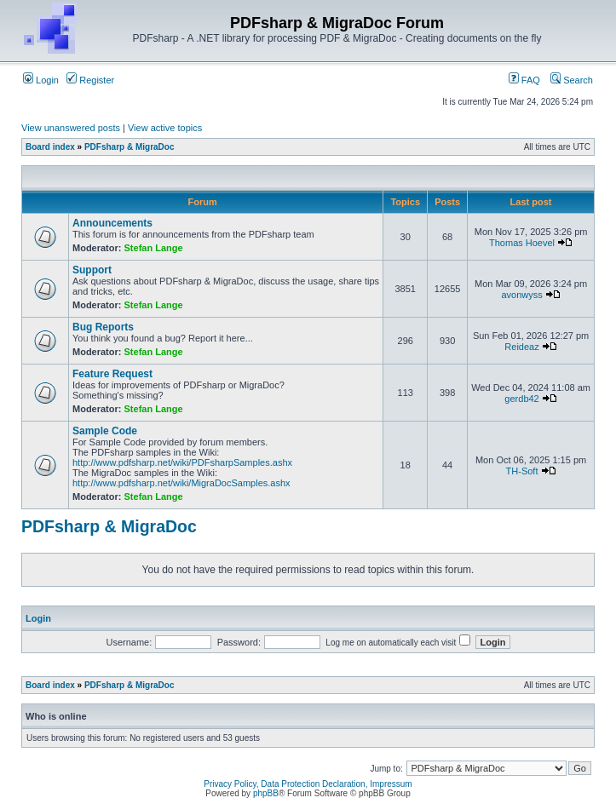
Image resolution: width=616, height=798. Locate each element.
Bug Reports (103, 327)
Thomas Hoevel (522, 243)
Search (571, 80)
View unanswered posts (70, 128)
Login (41, 80)
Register (90, 80)
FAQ (524, 80)
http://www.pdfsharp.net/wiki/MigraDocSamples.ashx (181, 483)
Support (92, 270)
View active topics (165, 128)
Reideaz (521, 347)
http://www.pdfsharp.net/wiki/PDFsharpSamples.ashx (182, 462)
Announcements (112, 223)
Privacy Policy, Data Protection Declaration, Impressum (308, 784)
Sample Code (104, 431)
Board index (50, 147)
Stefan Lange (153, 248)
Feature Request (112, 374)
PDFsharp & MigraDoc (129, 147)
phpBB (266, 793)
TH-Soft (522, 471)
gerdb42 (521, 398)
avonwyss (521, 295)
